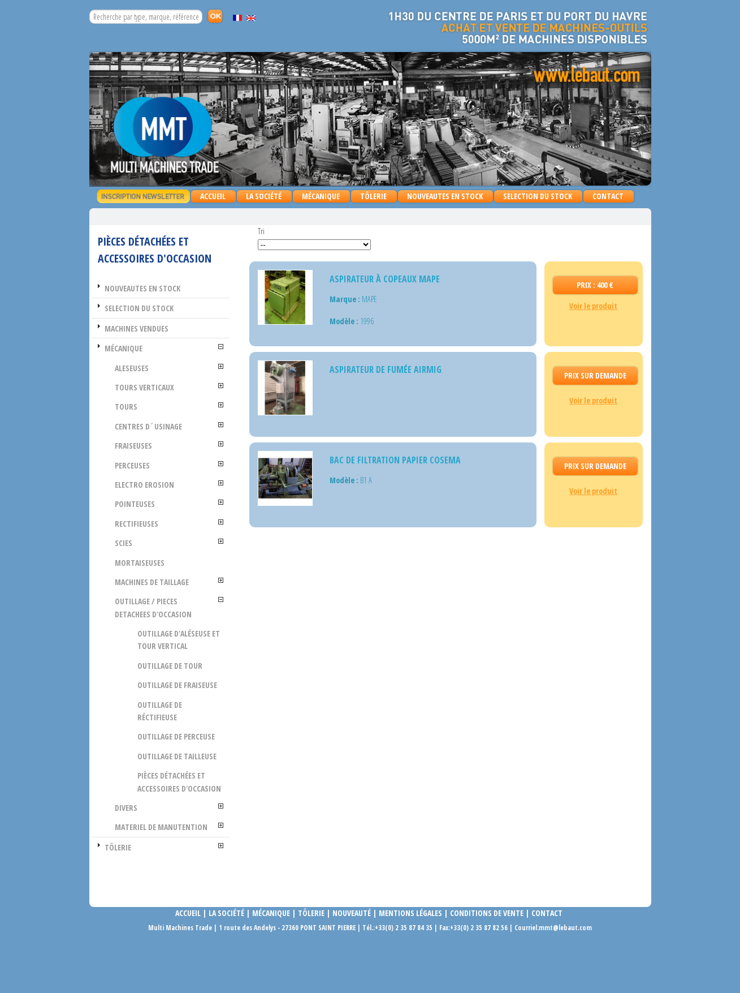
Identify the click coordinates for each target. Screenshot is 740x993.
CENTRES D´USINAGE (165, 426)
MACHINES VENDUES (153, 328)
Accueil (213, 196)
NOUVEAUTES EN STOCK (445, 196)
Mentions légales (410, 963)
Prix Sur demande (595, 375)
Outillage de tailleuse (176, 774)
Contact (608, 196)
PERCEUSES (149, 465)
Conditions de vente (486, 963)
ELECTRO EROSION (161, 484)
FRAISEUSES (150, 445)
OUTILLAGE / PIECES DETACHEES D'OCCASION (170, 607)
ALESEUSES (149, 368)
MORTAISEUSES (156, 562)
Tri (261, 231)
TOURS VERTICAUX (161, 387)
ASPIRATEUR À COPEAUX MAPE (385, 279)
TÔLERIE (370, 197)
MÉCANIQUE (318, 197)
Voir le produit (593, 305)
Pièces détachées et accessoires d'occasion (188, 814)
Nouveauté (351, 963)
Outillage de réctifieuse (176, 723)
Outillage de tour (186, 665)
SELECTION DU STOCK (537, 196)
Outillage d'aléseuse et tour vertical (190, 639)
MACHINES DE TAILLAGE (169, 582)
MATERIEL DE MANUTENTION (156, 871)
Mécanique (270, 963)
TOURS (143, 406)
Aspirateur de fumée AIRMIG (386, 369)
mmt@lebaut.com (565, 978)
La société (226, 963)
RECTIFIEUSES (153, 523)
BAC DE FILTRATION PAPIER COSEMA (395, 460)
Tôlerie (311, 963)
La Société (264, 196)
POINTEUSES (152, 503)
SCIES (140, 543)
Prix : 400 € (595, 285)
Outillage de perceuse (193, 749)
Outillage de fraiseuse (176, 691)
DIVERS (143, 845)
